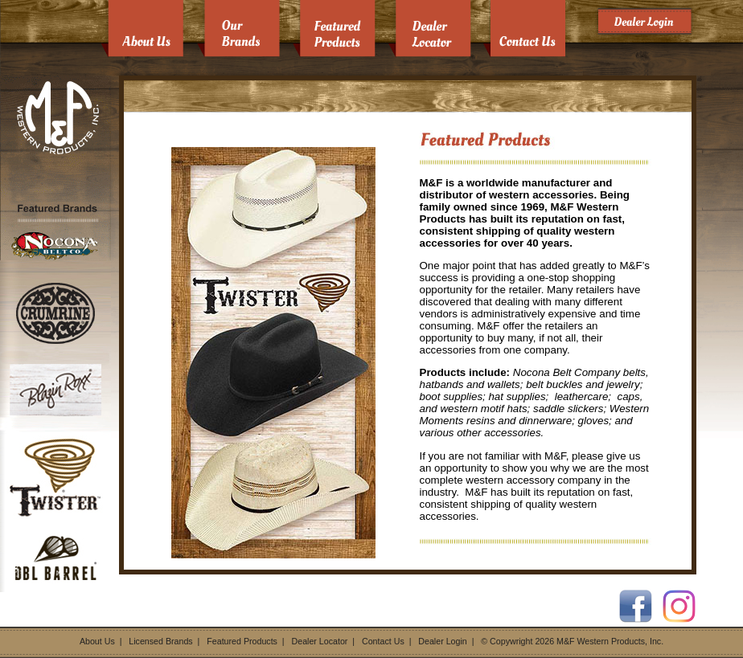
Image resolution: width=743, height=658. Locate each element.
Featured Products (242, 641)
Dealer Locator (320, 641)
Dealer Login (442, 641)
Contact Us (383, 641)
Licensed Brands (160, 641)
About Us (97, 641)
